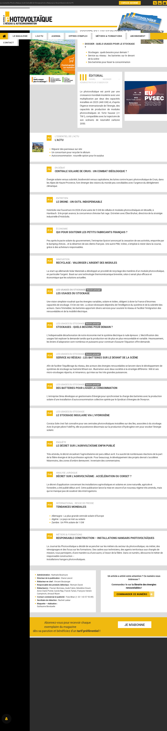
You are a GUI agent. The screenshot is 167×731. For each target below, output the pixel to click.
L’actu (39, 36)
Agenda (56, 36)
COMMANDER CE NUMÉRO (135, 594)
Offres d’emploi (78, 36)
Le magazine (20, 36)
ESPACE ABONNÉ (129, 3)
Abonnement (137, 36)
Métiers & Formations (109, 36)
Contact (8, 42)
